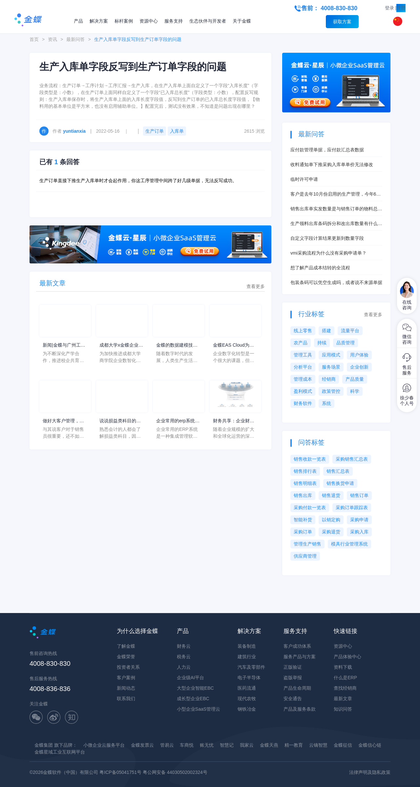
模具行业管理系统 (349, 544)
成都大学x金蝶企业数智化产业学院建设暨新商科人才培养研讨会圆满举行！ (121, 345)
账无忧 (207, 745)
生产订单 (154, 131)
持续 (321, 342)
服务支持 (173, 21)
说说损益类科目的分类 (120, 421)
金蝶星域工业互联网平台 (59, 752)
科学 (354, 391)
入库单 (177, 131)
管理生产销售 (307, 544)
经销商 (329, 379)
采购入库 (359, 531)
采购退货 (331, 531)
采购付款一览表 (310, 507)
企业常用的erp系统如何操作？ (178, 421)
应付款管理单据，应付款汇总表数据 (327, 149)
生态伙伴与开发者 (207, 21)
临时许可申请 (304, 179)
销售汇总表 (337, 471)
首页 (34, 39)
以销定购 (331, 519)
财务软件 (303, 403)
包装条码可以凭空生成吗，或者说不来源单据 (336, 282)
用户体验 (359, 354)
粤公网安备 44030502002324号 (175, 772)
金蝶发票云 (142, 745)
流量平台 (350, 330)
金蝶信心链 (369, 745)
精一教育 (293, 745)
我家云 (247, 745)
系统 (326, 403)
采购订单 (303, 531)
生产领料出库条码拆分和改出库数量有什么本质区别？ (336, 224)
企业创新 (359, 367)
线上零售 (303, 330)
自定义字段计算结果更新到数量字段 (327, 238)
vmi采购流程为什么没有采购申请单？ (328, 253)
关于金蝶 (242, 21)
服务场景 (331, 367)
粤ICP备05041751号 (120, 772)
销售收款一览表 (310, 459)
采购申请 (359, 519)
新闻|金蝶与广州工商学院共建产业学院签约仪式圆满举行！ (64, 345)
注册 (401, 7)
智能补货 (303, 519)
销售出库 (303, 495)
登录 (389, 7)
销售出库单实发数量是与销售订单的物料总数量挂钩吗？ (336, 209)
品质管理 (345, 342)
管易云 (167, 745)
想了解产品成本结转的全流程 (320, 267)
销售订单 (359, 495)
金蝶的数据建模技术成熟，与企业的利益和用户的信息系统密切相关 (177, 345)
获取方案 (342, 21)
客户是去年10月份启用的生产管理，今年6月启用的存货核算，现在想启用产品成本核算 (335, 194)
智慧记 (227, 745)
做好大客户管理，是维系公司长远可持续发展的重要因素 (63, 421)
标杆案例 (124, 21)
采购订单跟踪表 (352, 507)
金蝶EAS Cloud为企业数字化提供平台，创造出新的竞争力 (233, 345)
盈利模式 (303, 391)
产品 (78, 21)
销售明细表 (305, 483)
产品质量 (355, 379)
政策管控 (331, 391)
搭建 (326, 330)
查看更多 (255, 286)
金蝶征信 (343, 745)
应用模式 (331, 354)
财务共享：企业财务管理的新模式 (233, 421)
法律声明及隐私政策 (369, 772)
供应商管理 (305, 556)
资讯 (52, 39)
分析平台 (303, 367)
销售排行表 (305, 471)
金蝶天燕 (269, 745)
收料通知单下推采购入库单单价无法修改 (331, 164)
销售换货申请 (340, 483)
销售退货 (331, 495)
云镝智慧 (318, 745)
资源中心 (148, 21)
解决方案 (99, 21)
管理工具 (303, 354)
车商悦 (187, 745)
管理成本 (303, 379)
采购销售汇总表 (352, 459)
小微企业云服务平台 (104, 745)
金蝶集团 (43, 745)
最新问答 (75, 39)
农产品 (300, 342)
